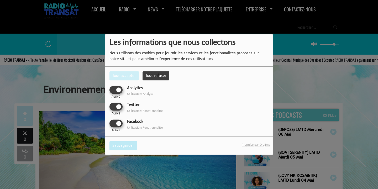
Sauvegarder (123, 146)
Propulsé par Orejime (256, 145)
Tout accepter (124, 76)
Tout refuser (155, 76)
